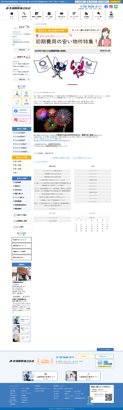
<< (79, 217)
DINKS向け (18, 190)
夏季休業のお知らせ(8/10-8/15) (52, 177)
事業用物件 (18, 209)
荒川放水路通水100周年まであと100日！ (53, 194)
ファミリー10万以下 (21, 151)
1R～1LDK (18, 161)
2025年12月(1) (93, 192)
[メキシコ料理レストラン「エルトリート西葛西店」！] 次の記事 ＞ (83, 157)
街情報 (24, 395)
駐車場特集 (18, 201)
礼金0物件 (18, 182)
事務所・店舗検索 (36, 15)
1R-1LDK (56, 391)
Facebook (24, 397)
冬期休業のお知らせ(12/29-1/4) (52, 174)
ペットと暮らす (19, 197)
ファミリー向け (79, 393)
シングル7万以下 (20, 133)
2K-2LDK (56, 393)
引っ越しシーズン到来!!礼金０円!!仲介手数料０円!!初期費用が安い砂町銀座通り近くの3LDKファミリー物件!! (52, 184)
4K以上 (56, 398)
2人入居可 (78, 391)
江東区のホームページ (46, 138)
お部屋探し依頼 (21, 221)
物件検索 (24, 15)
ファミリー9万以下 (21, 148)
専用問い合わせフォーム (42, 388)
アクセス (27, 296)
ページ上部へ (106, 349)
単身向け (17, 186)
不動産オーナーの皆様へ (19, 251)
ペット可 (77, 396)
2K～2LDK (18, 165)
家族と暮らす (19, 193)
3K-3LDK (56, 396)
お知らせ (24, 391)
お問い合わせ (61, 15)
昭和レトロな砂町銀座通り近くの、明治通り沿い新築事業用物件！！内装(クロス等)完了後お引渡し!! (52, 204)
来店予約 (115, 1)
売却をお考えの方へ (18, 257)
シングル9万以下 (20, 140)
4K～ (16, 172)
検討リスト (13, 393)
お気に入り (92, 1)
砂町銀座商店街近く (21, 205)
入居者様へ (111, 15)
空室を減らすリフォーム (19, 245)
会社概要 (86, 15)
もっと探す (20, 227)
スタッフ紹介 (49, 15)
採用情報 (12, 404)
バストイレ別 (69, 396)
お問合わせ (13, 395)
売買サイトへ (25, 402)
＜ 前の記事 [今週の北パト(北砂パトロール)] (62, 157)
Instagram (24, 400)
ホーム (12, 15)
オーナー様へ (99, 15)
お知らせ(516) (53, 221)
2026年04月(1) (93, 180)
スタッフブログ (74, 15)
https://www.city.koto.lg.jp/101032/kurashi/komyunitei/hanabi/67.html (52, 140)
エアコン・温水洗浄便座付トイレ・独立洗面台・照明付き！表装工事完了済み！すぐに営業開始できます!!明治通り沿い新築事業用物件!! (52, 190)
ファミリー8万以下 (21, 144)
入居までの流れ (21, 215)
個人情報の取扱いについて (13, 401)
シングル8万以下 (20, 136)
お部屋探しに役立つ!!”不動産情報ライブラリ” (53, 200)
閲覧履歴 (103, 1)
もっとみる (52, 208)
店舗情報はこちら (85, 356)
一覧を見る (21, 49)
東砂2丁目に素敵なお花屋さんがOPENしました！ (52, 197)
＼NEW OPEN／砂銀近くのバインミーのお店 (53, 180)
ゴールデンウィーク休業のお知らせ (52, 170)
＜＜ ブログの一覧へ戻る (40, 24)
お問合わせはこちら (104, 356)
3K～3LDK (18, 169)
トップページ (14, 388)
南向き (67, 393)
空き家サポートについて (19, 240)
